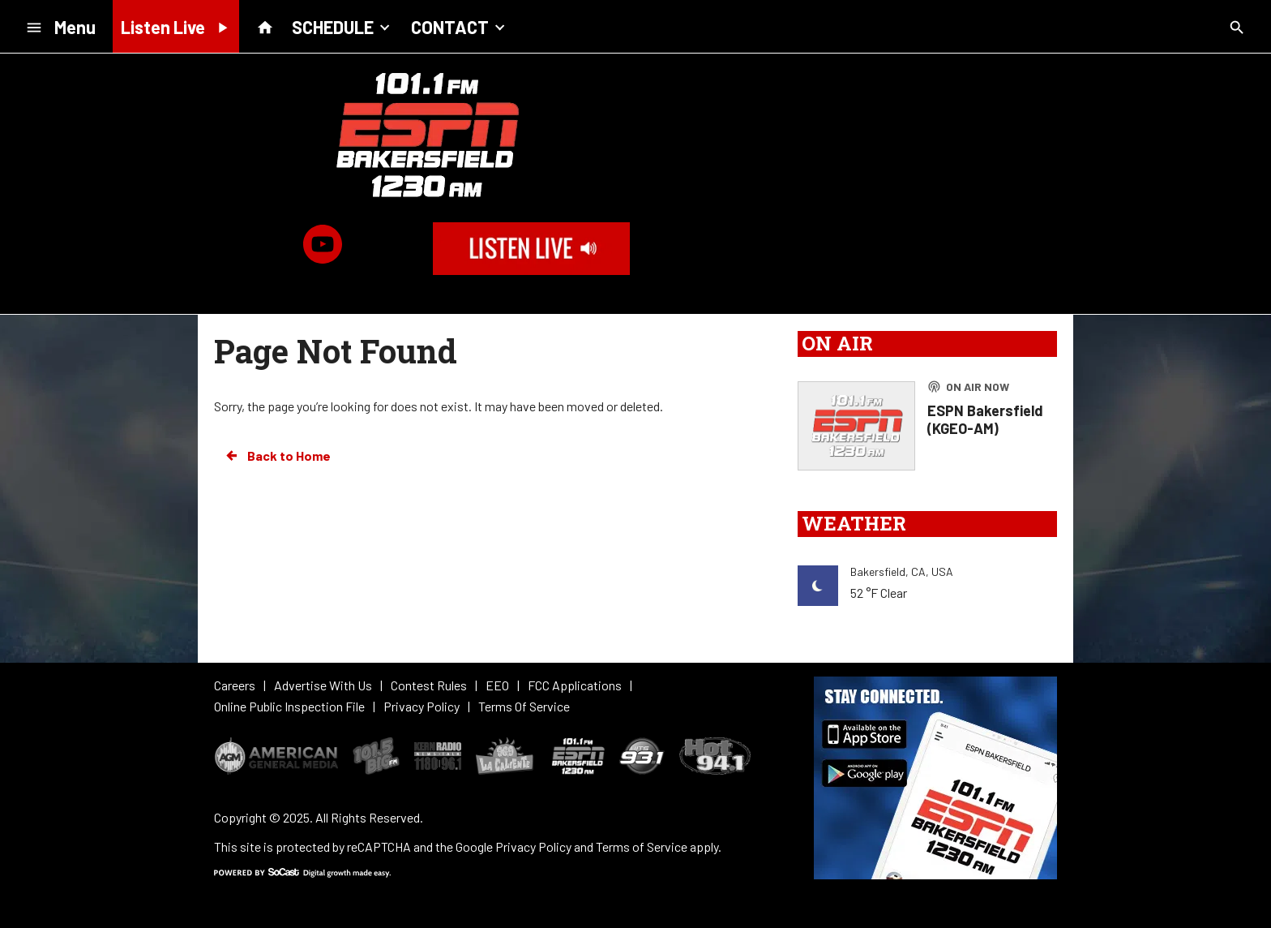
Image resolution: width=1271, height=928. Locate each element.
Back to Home (277, 456)
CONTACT (459, 26)
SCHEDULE (342, 26)
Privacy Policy (533, 846)
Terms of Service (641, 846)
